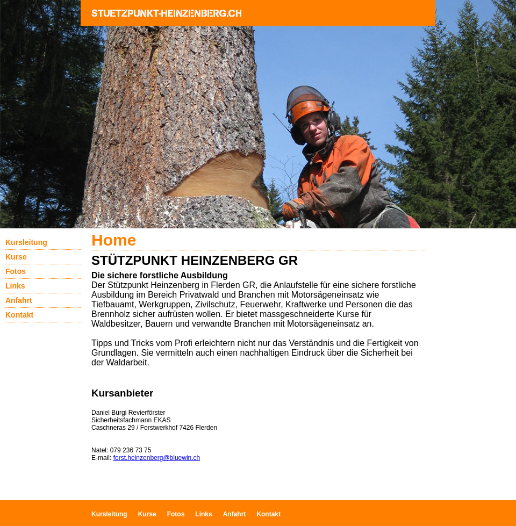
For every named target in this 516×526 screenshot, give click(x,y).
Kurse (16, 257)
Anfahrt (18, 300)
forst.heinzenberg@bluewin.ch (156, 458)
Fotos (15, 271)
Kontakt (19, 315)
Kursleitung (26, 242)
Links (15, 286)
